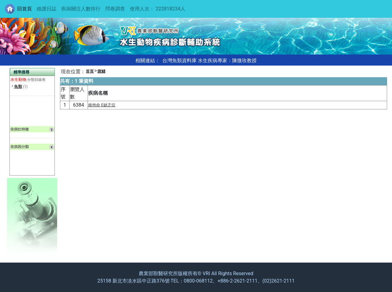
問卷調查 (115, 9)
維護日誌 (46, 9)
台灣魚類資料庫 (179, 60)
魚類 (18, 86)
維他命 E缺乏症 (101, 105)
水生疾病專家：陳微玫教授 (227, 60)
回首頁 (24, 9)
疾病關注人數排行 (80, 9)
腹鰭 (101, 71)
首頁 (90, 71)
